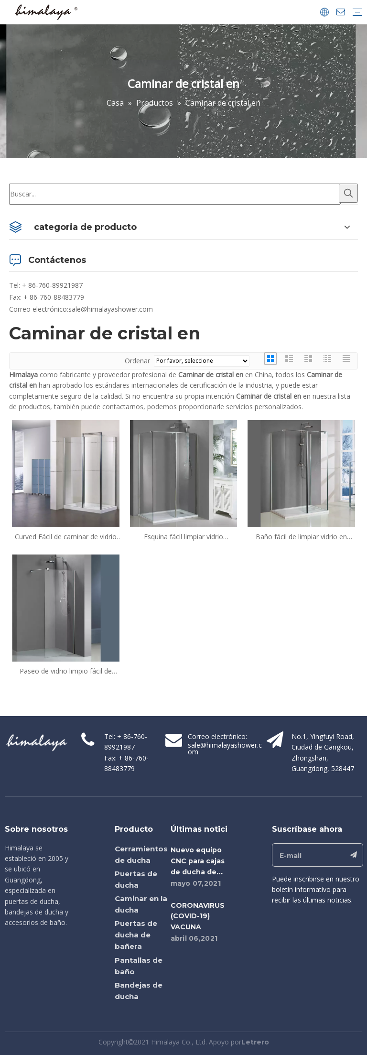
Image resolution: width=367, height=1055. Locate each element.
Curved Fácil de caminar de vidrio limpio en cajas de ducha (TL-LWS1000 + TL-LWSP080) (66, 537)
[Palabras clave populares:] (348, 193)
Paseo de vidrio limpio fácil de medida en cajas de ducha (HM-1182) (66, 671)
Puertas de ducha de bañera (136, 935)
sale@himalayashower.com (110, 309)
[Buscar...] (175, 194)
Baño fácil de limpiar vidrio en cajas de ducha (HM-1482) (301, 537)
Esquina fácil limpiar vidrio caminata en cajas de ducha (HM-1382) (183, 537)
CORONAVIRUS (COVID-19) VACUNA (198, 916)
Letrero (255, 1042)
